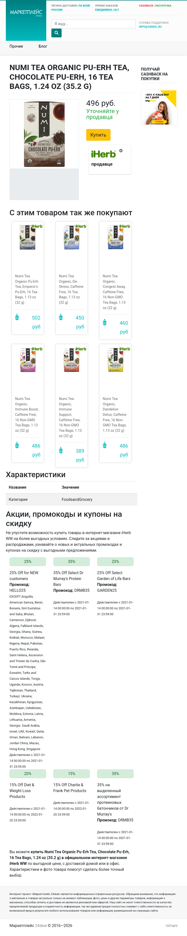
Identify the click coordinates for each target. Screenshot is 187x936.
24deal (41, 925)
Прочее (16, 46)
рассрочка (163, 5)
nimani (172, 925)
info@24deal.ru (150, 26)
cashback (146, 5)
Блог (43, 46)
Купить (98, 135)
